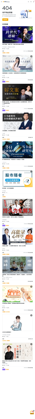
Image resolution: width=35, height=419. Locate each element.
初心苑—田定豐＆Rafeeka (7, 277)
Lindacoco (4, 162)
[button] (1, 2)
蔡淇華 (3, 104)
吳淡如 (3, 248)
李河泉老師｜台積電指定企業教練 (8, 47)
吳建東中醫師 (4, 363)
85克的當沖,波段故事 (6, 334)
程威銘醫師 (4, 219)
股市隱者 (4, 190)
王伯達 (3, 133)
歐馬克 (3, 306)
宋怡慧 (3, 75)
